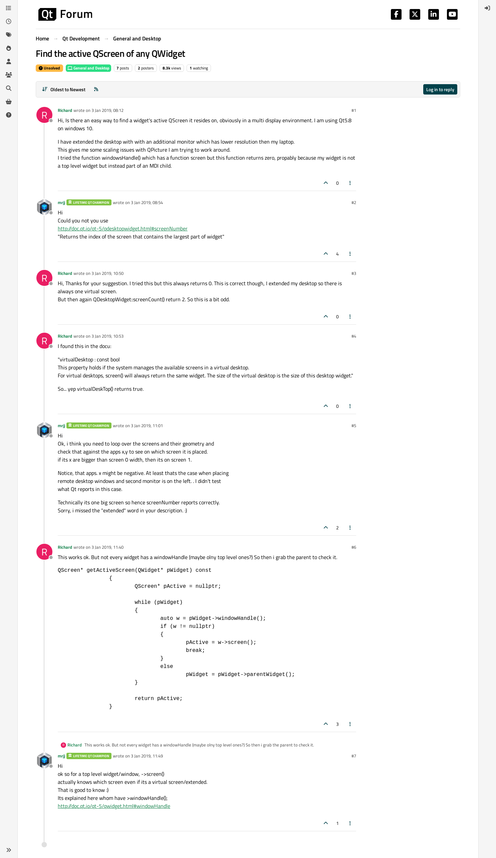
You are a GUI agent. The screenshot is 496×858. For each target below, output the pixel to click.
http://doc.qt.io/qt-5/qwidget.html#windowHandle (114, 806)
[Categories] (9, 8)
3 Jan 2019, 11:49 (147, 755)
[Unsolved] (9, 115)
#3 (353, 273)
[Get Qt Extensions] (9, 101)
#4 (353, 336)
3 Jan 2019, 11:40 (107, 547)
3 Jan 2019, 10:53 (107, 336)
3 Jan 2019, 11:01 (147, 425)
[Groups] (9, 74)
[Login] (487, 8)
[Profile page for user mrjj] (44, 207)
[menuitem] (487, 8)
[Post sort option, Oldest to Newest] (63, 89)
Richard (65, 110)
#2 (353, 202)
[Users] (9, 61)
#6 (353, 547)
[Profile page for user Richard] (44, 115)
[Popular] (9, 48)
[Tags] (9, 34)
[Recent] (9, 21)
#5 (353, 425)
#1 (353, 110)
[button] (9, 850)
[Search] (9, 88)
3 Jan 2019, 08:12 (107, 110)
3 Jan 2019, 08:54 (147, 202)
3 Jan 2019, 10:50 (107, 273)
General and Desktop (88, 68)
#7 (353, 755)
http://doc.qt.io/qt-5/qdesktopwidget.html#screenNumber (123, 228)
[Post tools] (350, 183)
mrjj (61, 202)
